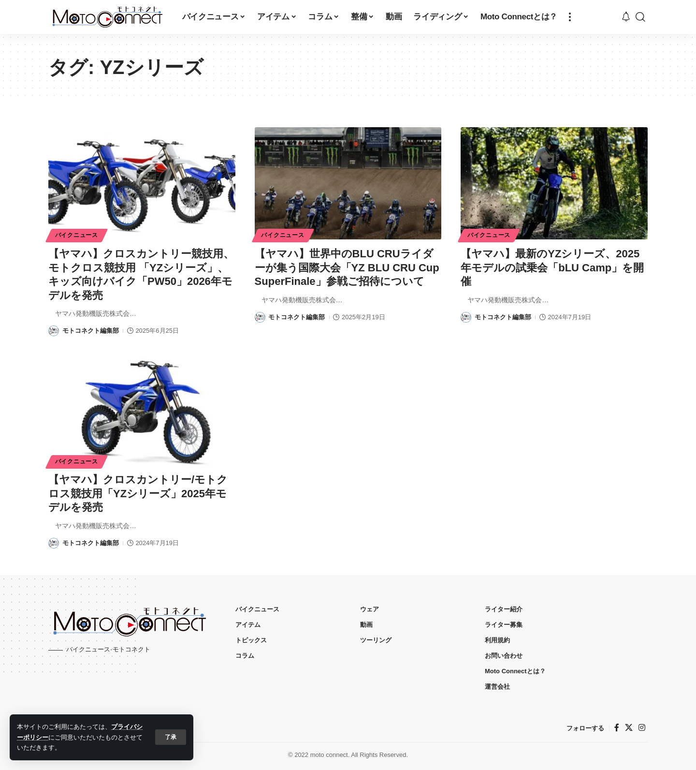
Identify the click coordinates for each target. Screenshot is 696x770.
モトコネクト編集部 (90, 330)
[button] (170, 737)
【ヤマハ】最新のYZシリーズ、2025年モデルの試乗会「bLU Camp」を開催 (552, 267)
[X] (629, 727)
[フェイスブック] (617, 727)
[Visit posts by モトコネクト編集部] (53, 331)
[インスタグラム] (642, 727)
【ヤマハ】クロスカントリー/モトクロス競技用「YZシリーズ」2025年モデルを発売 (138, 493)
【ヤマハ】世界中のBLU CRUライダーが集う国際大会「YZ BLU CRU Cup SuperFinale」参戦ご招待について (347, 267)
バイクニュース (76, 235)
